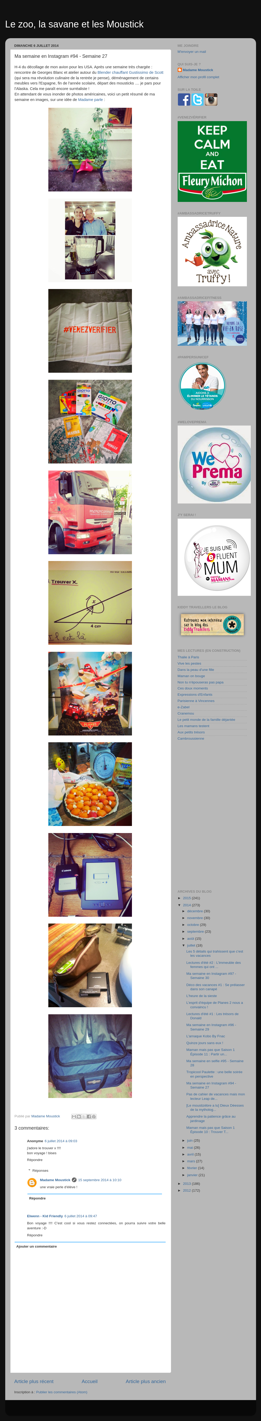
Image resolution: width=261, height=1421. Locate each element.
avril (191, 1154)
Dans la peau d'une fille (196, 670)
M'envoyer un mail (192, 52)
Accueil (89, 1381)
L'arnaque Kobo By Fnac (205, 1036)
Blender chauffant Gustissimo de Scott (130, 72)
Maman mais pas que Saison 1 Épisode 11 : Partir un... (210, 1052)
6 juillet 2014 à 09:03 (61, 1141)
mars (191, 1161)
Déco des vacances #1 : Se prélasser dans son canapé (215, 987)
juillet (191, 945)
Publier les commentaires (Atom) (62, 1392)
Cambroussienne (191, 738)
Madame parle (90, 100)
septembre (196, 931)
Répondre (35, 1160)
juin (190, 1140)
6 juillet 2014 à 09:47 (81, 1216)
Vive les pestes (189, 663)
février (192, 1168)
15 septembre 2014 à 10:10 (99, 1180)
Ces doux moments (193, 688)
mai (190, 1148)
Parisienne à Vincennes (196, 701)
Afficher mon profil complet (198, 77)
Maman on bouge (191, 676)
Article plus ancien (146, 1381)
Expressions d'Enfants (195, 695)
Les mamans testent (194, 726)
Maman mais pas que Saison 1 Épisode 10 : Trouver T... (210, 1130)
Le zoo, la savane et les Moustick (74, 24)
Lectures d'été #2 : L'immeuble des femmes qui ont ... (213, 965)
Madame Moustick (55, 1180)
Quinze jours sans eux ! (204, 1043)
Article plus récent (34, 1381)
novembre (195, 918)
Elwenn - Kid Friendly (45, 1216)
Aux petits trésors (191, 732)
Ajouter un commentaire (36, 1246)
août (191, 939)
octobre (193, 925)
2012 (187, 1190)
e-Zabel (184, 707)
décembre (195, 911)
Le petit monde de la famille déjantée (206, 720)
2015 (187, 898)
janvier (193, 1175)
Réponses (40, 1171)
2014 (187, 905)
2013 (187, 1184)
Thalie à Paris (188, 657)
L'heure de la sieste (201, 996)
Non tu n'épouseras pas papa (201, 682)
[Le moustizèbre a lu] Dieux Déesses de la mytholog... (215, 1107)
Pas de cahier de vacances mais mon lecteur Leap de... (215, 1096)
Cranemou (186, 713)
